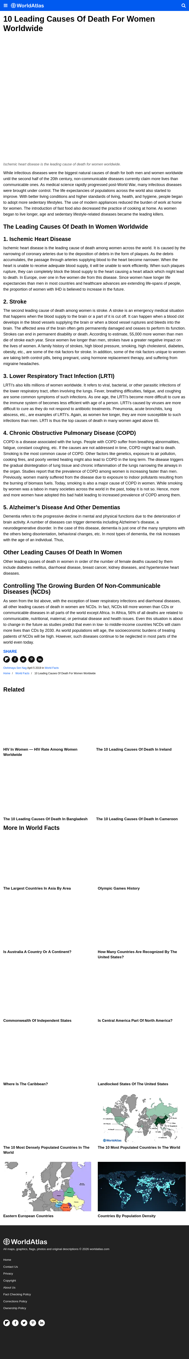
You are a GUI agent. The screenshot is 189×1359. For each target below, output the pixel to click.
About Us (9, 1287)
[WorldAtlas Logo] (29, 5)
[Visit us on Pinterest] (33, 1323)
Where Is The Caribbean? (25, 1084)
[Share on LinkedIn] (40, 659)
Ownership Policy (14, 1308)
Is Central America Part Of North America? (135, 1020)
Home (7, 1259)
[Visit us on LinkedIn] (41, 1323)
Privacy (8, 1273)
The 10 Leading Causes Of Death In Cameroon (137, 819)
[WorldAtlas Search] (183, 5)
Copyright (9, 1280)
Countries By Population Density (127, 1216)
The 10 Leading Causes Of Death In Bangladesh (45, 819)
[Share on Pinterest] (31, 659)
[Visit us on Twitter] (24, 1323)
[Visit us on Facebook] (15, 1323)
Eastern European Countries (28, 1216)
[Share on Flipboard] (6, 659)
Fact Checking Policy (17, 1294)
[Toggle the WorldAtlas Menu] (5, 5)
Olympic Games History (119, 888)
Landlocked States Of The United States (133, 1084)
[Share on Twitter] (23, 659)
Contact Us (10, 1266)
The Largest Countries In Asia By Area (37, 888)
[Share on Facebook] (15, 659)
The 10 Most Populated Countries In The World (139, 1147)
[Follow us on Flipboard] (6, 1323)
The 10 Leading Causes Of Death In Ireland (134, 749)
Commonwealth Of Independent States (37, 1020)
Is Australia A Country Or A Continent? (37, 952)
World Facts (52, 667)
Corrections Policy (15, 1301)
